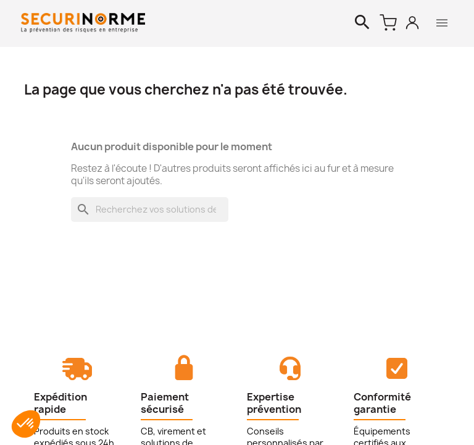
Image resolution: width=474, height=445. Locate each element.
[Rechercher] (362, 23)
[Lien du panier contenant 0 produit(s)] (388, 23)
